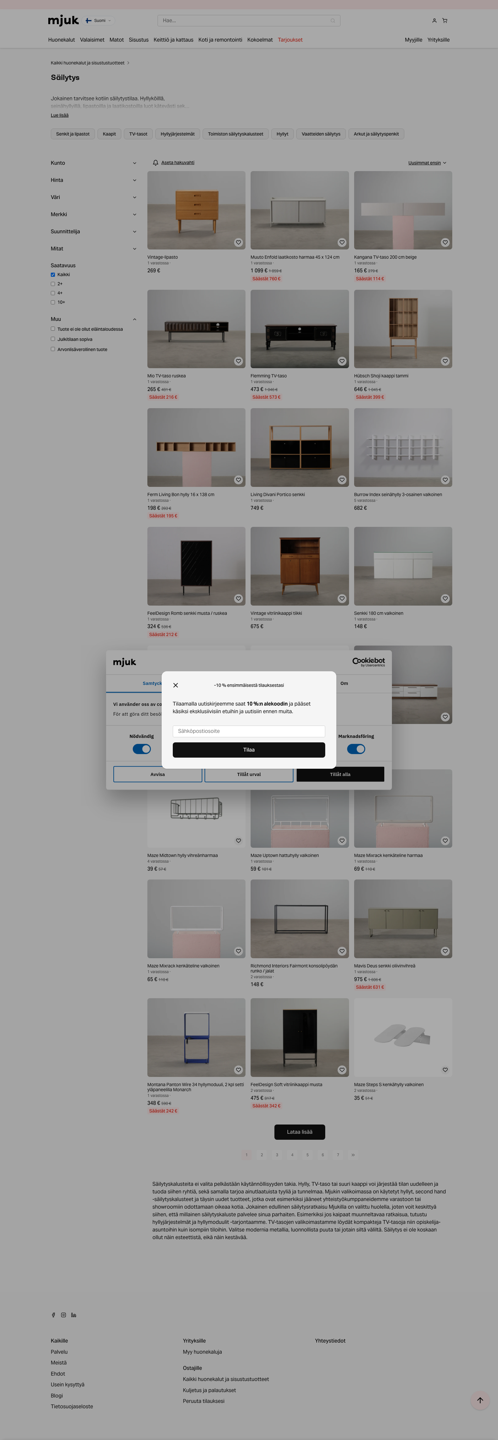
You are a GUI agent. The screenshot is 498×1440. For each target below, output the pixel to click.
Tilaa (249, 750)
